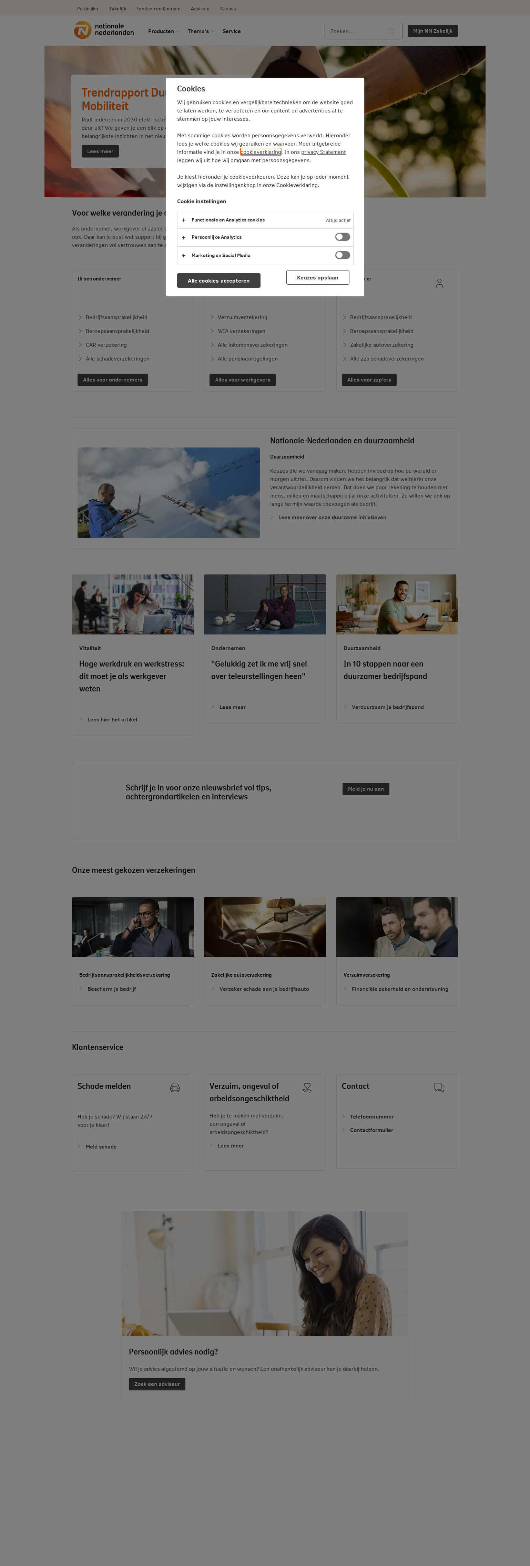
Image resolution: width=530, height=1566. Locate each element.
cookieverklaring (261, 151)
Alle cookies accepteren (219, 280)
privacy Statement (323, 151)
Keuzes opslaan (317, 277)
